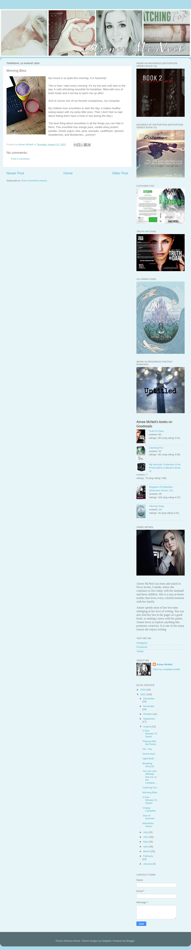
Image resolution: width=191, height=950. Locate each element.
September (149, 718)
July (145, 832)
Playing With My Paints (149, 743)
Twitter (140, 651)
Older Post (120, 173)
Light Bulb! (148, 758)
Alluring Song (156, 506)
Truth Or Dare (156, 431)
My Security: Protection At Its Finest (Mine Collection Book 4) (165, 468)
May (145, 841)
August (147, 726)
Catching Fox (156, 447)
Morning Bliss (150, 792)
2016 (143, 689)
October (148, 714)
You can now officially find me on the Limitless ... (150, 777)
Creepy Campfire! (149, 809)
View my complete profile (166, 669)
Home (68, 173)
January (148, 863)
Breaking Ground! (148, 765)
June (146, 837)
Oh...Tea (147, 749)
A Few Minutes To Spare (150, 733)
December (148, 698)
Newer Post (15, 173)
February (148, 856)
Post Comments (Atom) (34, 180)
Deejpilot (106, 940)
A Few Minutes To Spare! (150, 800)
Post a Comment (20, 158)
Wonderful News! (148, 825)
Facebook (141, 647)
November (148, 706)
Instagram (141, 642)
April (146, 846)
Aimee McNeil (164, 664)
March (147, 851)
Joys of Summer (149, 817)
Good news (149, 753)
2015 (143, 694)
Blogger (130, 940)
